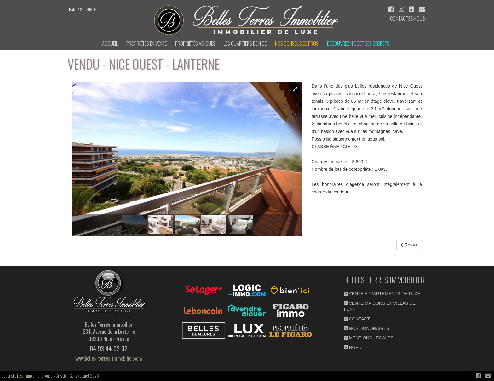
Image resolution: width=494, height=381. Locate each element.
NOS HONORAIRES (366, 328)
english (92, 9)
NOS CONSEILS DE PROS (297, 43)
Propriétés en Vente (146, 43)
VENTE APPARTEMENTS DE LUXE (382, 293)
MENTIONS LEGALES (368, 337)
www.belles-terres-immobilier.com (108, 358)
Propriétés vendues (195, 43)
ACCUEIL (110, 43)
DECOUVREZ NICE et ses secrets (358, 43)
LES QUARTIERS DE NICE (245, 43)
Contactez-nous (407, 18)
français (74, 9)
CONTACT (357, 318)
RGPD (353, 347)
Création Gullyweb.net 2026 (77, 375)
